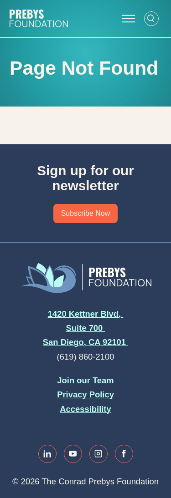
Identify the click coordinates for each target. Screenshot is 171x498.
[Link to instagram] (98, 454)
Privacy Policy (85, 394)
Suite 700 (85, 328)
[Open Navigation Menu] (128, 18)
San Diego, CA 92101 (85, 342)
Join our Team (85, 380)
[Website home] (39, 19)
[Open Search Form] (151, 18)
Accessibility (85, 409)
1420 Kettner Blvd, (86, 314)
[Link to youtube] (73, 454)
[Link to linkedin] (47, 454)
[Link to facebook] (124, 454)
